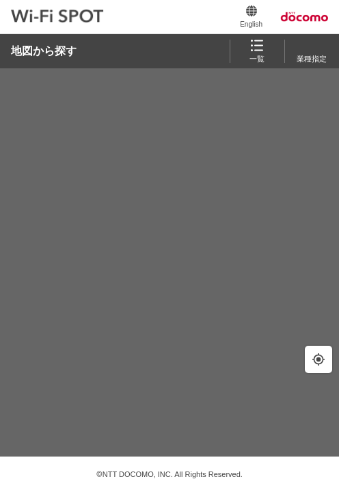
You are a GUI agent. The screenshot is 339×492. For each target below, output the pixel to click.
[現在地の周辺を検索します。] (318, 359)
